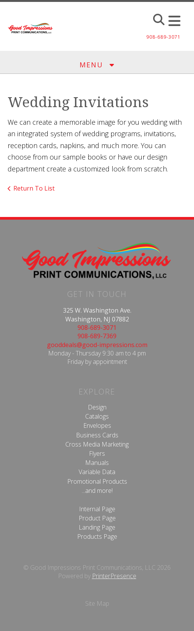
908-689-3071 (97, 327)
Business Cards (97, 435)
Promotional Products (97, 481)
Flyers (97, 453)
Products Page (97, 536)
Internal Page (97, 509)
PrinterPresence (114, 576)
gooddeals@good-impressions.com (97, 345)
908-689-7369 (97, 336)
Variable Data (97, 472)
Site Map (97, 603)
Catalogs (97, 416)
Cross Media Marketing (97, 444)
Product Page (97, 518)
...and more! (97, 490)
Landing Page (97, 527)
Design (97, 407)
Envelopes (97, 425)
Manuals (97, 462)
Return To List (34, 188)
